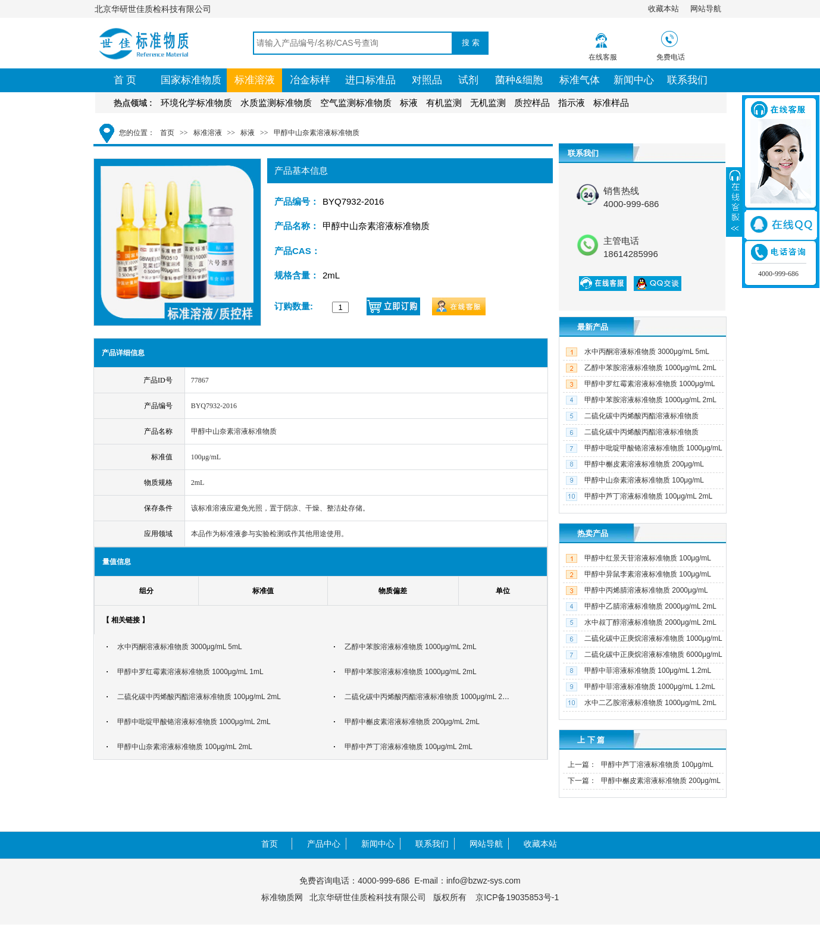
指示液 (571, 103)
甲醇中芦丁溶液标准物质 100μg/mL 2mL (408, 747)
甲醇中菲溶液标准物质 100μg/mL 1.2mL (647, 670)
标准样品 (611, 103)
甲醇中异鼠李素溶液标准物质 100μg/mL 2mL (637, 581)
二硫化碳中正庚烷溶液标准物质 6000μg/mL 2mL (642, 662)
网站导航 (705, 8)
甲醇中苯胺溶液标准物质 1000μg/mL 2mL (411, 672)
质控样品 (532, 103)
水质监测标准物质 (276, 103)
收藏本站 (663, 8)
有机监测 (444, 103)
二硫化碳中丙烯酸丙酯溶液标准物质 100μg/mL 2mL (199, 697)
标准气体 (579, 80)
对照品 (427, 80)
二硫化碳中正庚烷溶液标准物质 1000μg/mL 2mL (642, 645)
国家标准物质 (191, 80)
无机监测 (488, 103)
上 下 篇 (591, 739)
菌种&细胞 (518, 80)
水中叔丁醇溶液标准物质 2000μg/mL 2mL (650, 622)
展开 (734, 202)
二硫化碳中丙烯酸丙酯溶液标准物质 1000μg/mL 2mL (428, 697)
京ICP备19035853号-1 (517, 897)
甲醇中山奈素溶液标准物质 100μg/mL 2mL (184, 747)
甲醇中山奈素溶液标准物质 (316, 133)
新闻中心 (634, 80)
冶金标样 (310, 80)
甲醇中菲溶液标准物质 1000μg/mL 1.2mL (649, 686)
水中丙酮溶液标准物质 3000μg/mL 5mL (179, 647)
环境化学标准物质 (196, 103)
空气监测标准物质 (356, 103)
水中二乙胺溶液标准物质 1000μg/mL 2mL (650, 703)
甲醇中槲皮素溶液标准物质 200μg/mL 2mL (412, 722)
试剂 (468, 80)
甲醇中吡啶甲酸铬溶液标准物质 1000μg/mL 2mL (194, 722)
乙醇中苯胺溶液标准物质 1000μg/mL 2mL (411, 647)
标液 (409, 103)
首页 (167, 133)
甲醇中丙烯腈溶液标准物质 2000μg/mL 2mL (635, 597)
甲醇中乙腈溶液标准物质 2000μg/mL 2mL (650, 606)
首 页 (125, 80)
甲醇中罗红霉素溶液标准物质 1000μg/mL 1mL (190, 672)
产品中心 (323, 843)
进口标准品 (370, 80)
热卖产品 (592, 533)
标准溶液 (254, 80)
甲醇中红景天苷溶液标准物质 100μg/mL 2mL (637, 565)
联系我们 (687, 80)
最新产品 (592, 326)
